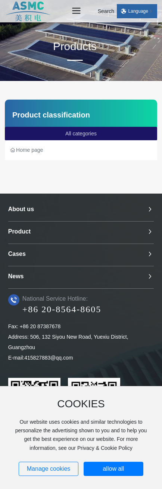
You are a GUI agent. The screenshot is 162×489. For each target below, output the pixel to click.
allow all (113, 469)
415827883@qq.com (48, 358)
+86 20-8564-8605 (62, 309)
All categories (81, 134)
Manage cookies (49, 469)
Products (70, 47)
